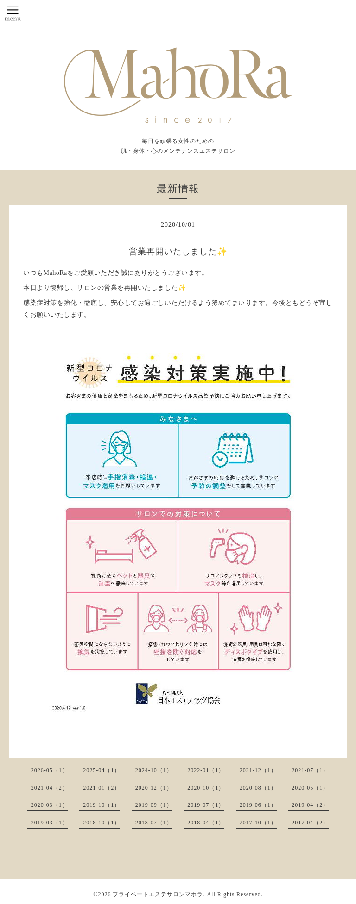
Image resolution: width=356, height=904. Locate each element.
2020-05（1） (310, 788)
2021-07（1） (310, 770)
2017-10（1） (258, 822)
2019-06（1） (258, 805)
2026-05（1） (49, 770)
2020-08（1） (258, 788)
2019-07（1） (205, 805)
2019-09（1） (153, 805)
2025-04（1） (101, 770)
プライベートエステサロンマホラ (158, 894)
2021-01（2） (101, 788)
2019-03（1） (49, 822)
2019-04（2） (310, 805)
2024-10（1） (153, 770)
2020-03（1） (49, 805)
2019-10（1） (101, 805)
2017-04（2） (310, 822)
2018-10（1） (101, 822)
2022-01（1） (205, 770)
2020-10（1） (205, 788)
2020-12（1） (153, 788)
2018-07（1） (153, 822)
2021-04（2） (49, 788)
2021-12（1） (258, 770)
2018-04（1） (205, 822)
